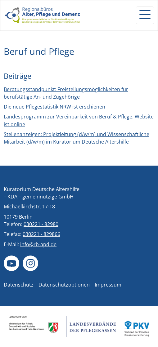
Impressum (108, 284)
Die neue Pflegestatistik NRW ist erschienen (54, 106)
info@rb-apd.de (38, 244)
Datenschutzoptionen (64, 284)
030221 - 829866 (41, 234)
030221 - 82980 (41, 224)
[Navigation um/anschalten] (145, 15)
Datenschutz (19, 284)
